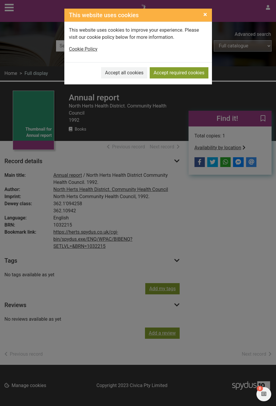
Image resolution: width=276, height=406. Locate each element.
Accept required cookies (179, 73)
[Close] (205, 14)
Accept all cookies (124, 73)
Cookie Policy (83, 49)
